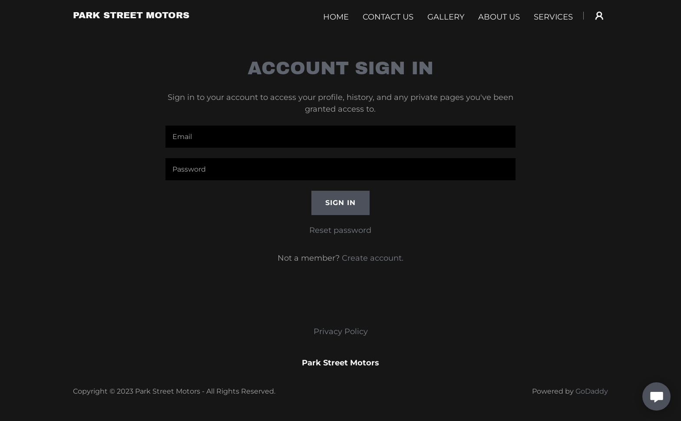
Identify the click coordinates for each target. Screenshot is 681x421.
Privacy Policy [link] (341, 331)
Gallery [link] (445, 17)
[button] (599, 15)
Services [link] (553, 17)
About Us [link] (499, 17)
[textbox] (340, 137)
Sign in (340, 203)
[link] (131, 15)
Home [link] (336, 17)
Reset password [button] (340, 230)
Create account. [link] (372, 258)
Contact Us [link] (388, 17)
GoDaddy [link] (591, 391)
